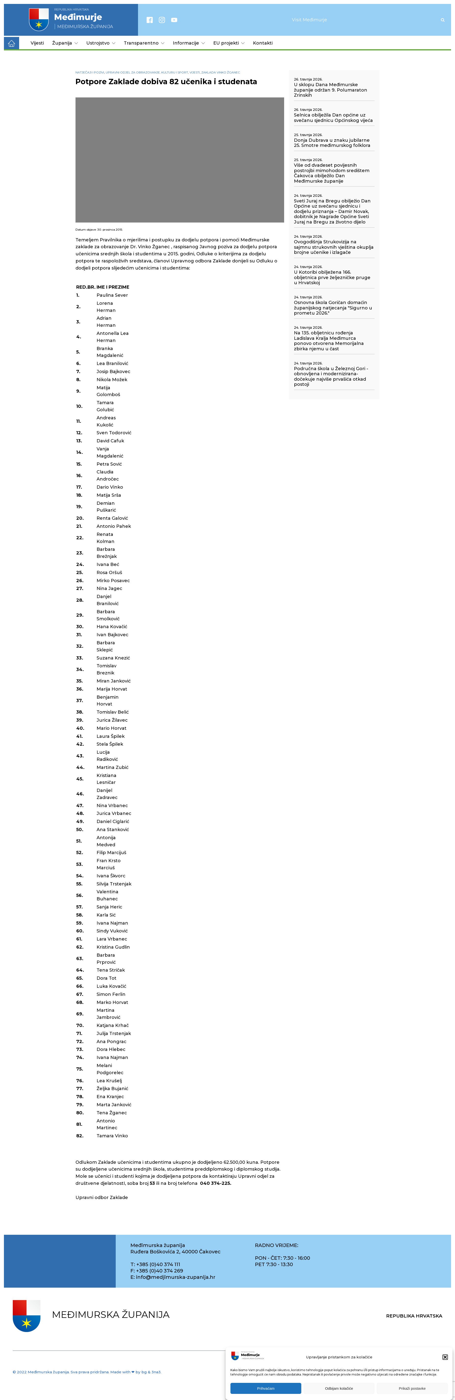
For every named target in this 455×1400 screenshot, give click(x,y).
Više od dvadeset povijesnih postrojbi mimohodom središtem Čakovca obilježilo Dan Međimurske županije (331, 173)
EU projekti (229, 43)
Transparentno (144, 43)
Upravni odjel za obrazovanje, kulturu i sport (147, 72)
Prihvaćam (266, 1388)
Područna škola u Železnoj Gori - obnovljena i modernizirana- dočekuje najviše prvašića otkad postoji (331, 376)
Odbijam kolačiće (339, 1388)
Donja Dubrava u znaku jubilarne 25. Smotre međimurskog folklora (332, 143)
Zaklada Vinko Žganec (220, 72)
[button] (445, 1357)
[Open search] (442, 20)
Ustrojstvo (100, 43)
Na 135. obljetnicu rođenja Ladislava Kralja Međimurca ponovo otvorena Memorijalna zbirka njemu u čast (329, 341)
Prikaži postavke (412, 1388)
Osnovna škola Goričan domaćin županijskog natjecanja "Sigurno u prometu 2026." (333, 308)
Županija (65, 43)
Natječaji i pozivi (90, 72)
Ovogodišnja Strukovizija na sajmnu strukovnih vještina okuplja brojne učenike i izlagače (334, 247)
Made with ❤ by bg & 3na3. (135, 1372)
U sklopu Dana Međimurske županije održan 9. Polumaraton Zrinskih (330, 90)
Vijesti (37, 43)
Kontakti (263, 43)
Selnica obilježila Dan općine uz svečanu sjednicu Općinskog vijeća (333, 118)
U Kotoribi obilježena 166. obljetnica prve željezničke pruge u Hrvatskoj (332, 277)
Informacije (189, 43)
